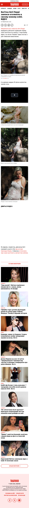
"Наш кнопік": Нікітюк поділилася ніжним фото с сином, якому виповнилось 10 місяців (12, 287)
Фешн (14, 8)
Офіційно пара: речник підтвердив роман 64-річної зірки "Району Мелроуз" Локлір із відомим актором (14, 311)
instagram (5, 78)
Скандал (9, 8)
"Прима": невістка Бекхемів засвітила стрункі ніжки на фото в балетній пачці (14, 436)
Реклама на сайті (10, 493)
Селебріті (3, 8)
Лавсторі (24, 8)
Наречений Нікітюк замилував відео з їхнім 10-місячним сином (14, 460)
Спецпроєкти (20, 493)
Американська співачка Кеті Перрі (13, 29)
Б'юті (19, 8)
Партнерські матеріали (10, 495)
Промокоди (21, 495)
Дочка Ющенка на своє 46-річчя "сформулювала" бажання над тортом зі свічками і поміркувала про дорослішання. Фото (14, 361)
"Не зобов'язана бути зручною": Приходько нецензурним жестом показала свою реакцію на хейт (12, 411)
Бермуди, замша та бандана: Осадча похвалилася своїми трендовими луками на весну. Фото (14, 336)
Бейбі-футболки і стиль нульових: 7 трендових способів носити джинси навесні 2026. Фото (13, 387)
